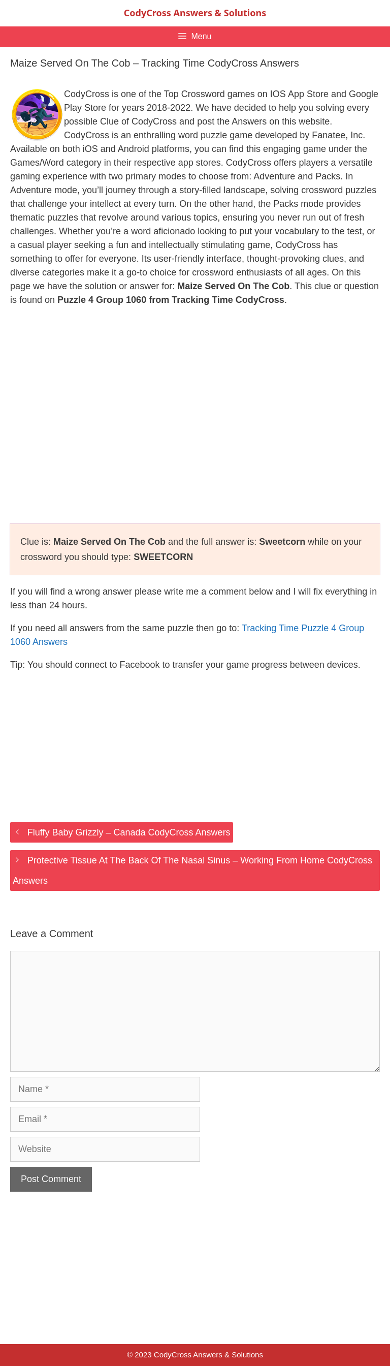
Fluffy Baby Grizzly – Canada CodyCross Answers (129, 832)
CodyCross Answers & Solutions (195, 13)
